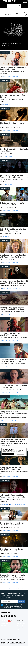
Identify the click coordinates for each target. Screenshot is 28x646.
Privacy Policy (20, 627)
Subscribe (25, 1)
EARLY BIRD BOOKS (5, 627)
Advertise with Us (21, 623)
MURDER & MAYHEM (5, 629)
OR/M (18, 629)
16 (22, 588)
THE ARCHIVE (3, 625)
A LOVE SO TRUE (4, 623)
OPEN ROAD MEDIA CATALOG (7, 634)
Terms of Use (20, 625)
